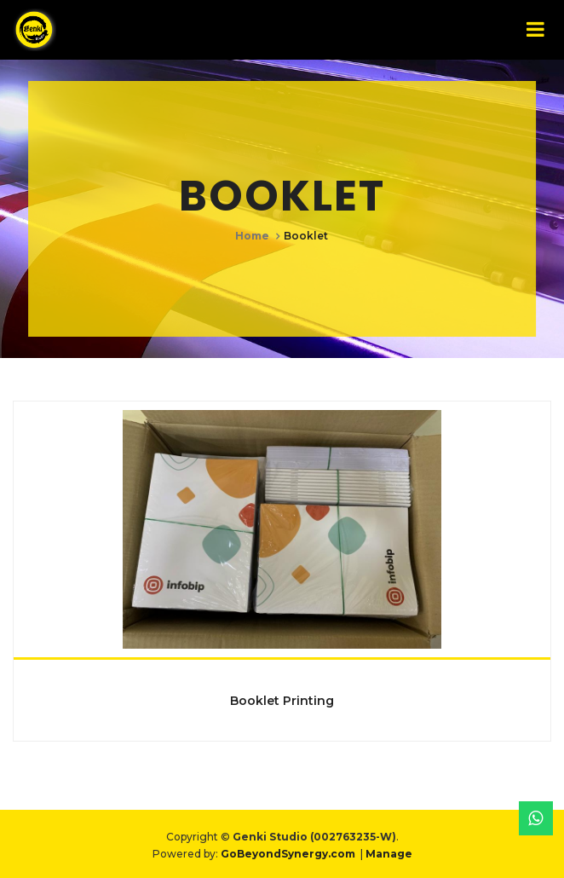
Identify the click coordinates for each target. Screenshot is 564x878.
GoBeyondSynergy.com (288, 853)
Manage (388, 853)
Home (252, 235)
